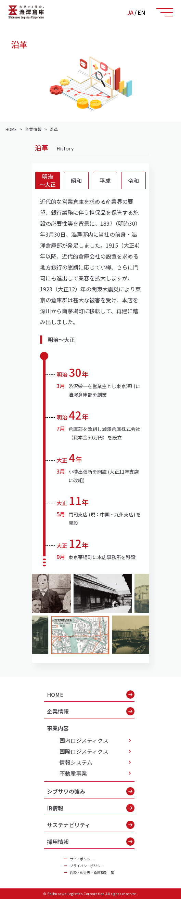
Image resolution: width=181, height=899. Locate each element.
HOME (90, 694)
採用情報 (90, 841)
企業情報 (90, 711)
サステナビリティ (90, 825)
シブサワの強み (90, 791)
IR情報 (90, 808)
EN (141, 12)
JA (130, 12)
